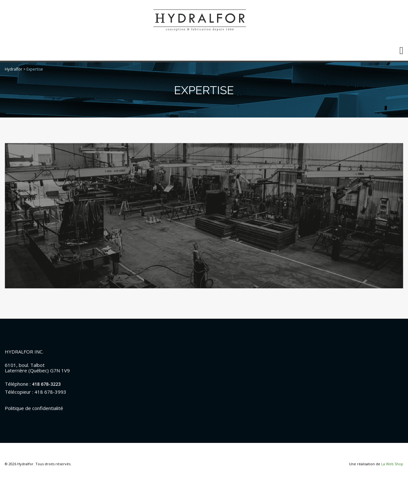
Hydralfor (13, 69)
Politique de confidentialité (34, 408)
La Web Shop (392, 463)
